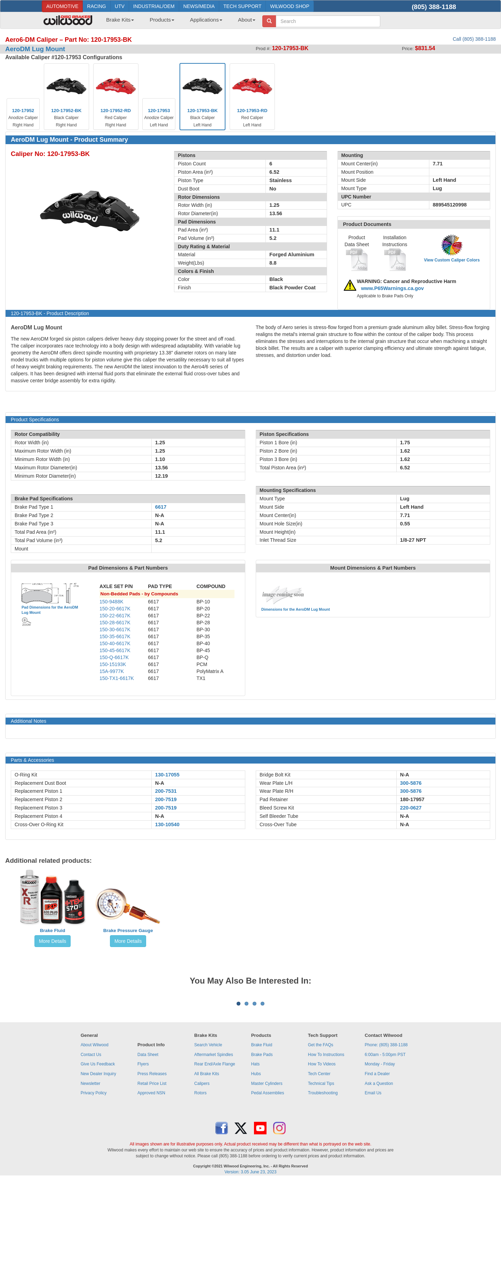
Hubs (256, 1160)
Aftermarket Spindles (213, 1141)
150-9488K (112, 601)
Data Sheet (147, 1141)
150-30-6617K (115, 629)
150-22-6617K (115, 615)
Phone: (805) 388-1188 (386, 1131)
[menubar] (178, 22)
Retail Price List (151, 1169)
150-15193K (113, 664)
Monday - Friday (380, 1150)
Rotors (200, 1179)
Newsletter (91, 1169)
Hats (255, 1150)
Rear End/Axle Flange (214, 1150)
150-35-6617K (115, 636)
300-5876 (411, 783)
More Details (52, 941)
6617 (161, 507)
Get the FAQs (320, 1131)
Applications (206, 20)
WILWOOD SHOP (289, 6)
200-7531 (166, 791)
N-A (159, 783)
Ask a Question (379, 1169)
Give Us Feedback (98, 1150)
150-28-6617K (115, 622)
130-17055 (167, 774)
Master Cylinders (267, 1169)
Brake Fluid (52, 930)
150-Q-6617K (114, 657)
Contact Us (91, 1141)
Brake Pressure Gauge (128, 930)
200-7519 (166, 799)
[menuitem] (117, 22)
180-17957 (412, 799)
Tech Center (319, 1160)
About (246, 20)
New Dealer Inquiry (98, 1160)
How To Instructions (326, 1141)
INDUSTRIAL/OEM (154, 6)
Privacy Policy (94, 1179)
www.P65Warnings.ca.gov (392, 288)
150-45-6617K (115, 650)
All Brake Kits (206, 1160)
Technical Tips (321, 1169)
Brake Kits (120, 20)
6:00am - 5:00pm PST (385, 1141)
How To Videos (322, 1150)
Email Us (373, 1179)
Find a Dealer (377, 1160)
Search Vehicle (208, 1131)
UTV (120, 6)
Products (162, 20)
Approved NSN (151, 1179)
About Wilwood (95, 1131)
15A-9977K (112, 671)
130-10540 (167, 824)
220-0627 (411, 808)
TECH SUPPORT (242, 6)
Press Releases (152, 1160)
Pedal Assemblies (267, 1179)
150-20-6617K (115, 608)
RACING (96, 6)
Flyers (143, 1150)
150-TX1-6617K (117, 678)
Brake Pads (262, 1141)
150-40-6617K (115, 643)
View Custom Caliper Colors (451, 260)
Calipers (201, 1169)
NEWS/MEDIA (199, 6)
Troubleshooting (323, 1179)
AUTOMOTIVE (62, 6)
